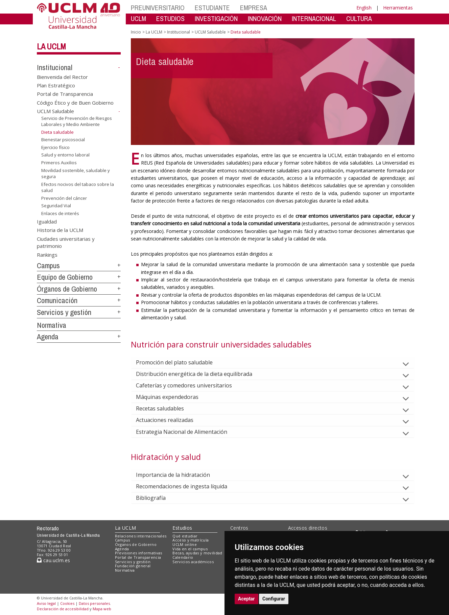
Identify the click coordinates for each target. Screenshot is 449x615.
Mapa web (102, 608)
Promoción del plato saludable (179, 362)
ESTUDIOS (170, 18)
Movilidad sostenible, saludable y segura (75, 173)
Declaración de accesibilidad (63, 608)
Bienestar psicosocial (63, 139)
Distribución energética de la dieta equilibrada (199, 374)
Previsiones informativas (138, 552)
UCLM (138, 18)
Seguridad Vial (56, 206)
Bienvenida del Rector (62, 76)
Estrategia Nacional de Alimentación (187, 432)
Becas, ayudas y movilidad (197, 552)
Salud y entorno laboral (65, 155)
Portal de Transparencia (65, 93)
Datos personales (94, 603)
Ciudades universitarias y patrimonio (66, 242)
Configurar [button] (273, 598)
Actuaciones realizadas (170, 420)
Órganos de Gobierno (67, 289)
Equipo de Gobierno (65, 277)
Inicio (136, 32)
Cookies (67, 603)
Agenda (47, 337)
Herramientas (398, 7)
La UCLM (51, 46)
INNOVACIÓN (265, 18)
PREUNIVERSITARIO (158, 7)
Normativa (51, 325)
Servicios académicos (193, 561)
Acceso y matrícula (190, 540)
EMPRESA (253, 7)
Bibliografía (156, 498)
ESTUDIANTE (212, 7)
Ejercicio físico (55, 147)
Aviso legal (46, 603)
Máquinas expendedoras (172, 397)
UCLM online (184, 544)
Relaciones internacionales (141, 535)
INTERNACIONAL (314, 18)
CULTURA (359, 18)
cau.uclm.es (53, 560)
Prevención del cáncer (64, 198)
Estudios (182, 528)
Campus (48, 265)
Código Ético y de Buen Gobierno (75, 102)
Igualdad (47, 221)
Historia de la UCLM (60, 230)
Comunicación (57, 300)
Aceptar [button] (246, 598)
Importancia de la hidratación (178, 475)
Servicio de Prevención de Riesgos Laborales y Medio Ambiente (76, 121)
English (364, 7)
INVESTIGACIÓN (216, 18)
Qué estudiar (184, 535)
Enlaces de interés (60, 213)
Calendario (182, 557)
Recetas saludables (165, 408)
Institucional (54, 67)
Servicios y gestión (64, 312)
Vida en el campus (190, 548)
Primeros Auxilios (59, 163)
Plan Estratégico (56, 85)
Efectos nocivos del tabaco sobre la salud (77, 187)
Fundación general (133, 565)
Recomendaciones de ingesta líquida (187, 486)
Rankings (47, 254)
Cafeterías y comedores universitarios (189, 385)
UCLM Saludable (55, 111)
